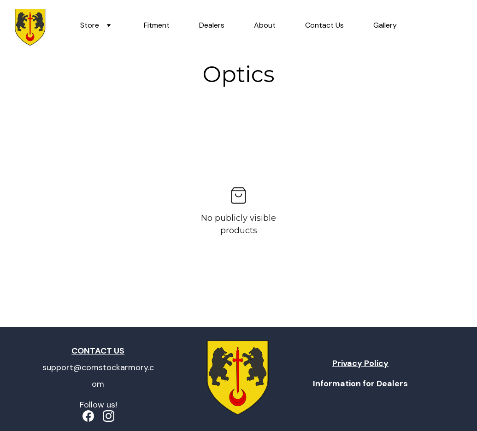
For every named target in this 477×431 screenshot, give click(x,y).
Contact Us (324, 25)
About (265, 25)
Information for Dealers (360, 383)
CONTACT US (97, 350)
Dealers (211, 25)
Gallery (385, 25)
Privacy (347, 363)
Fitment (157, 25)
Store (89, 25)
